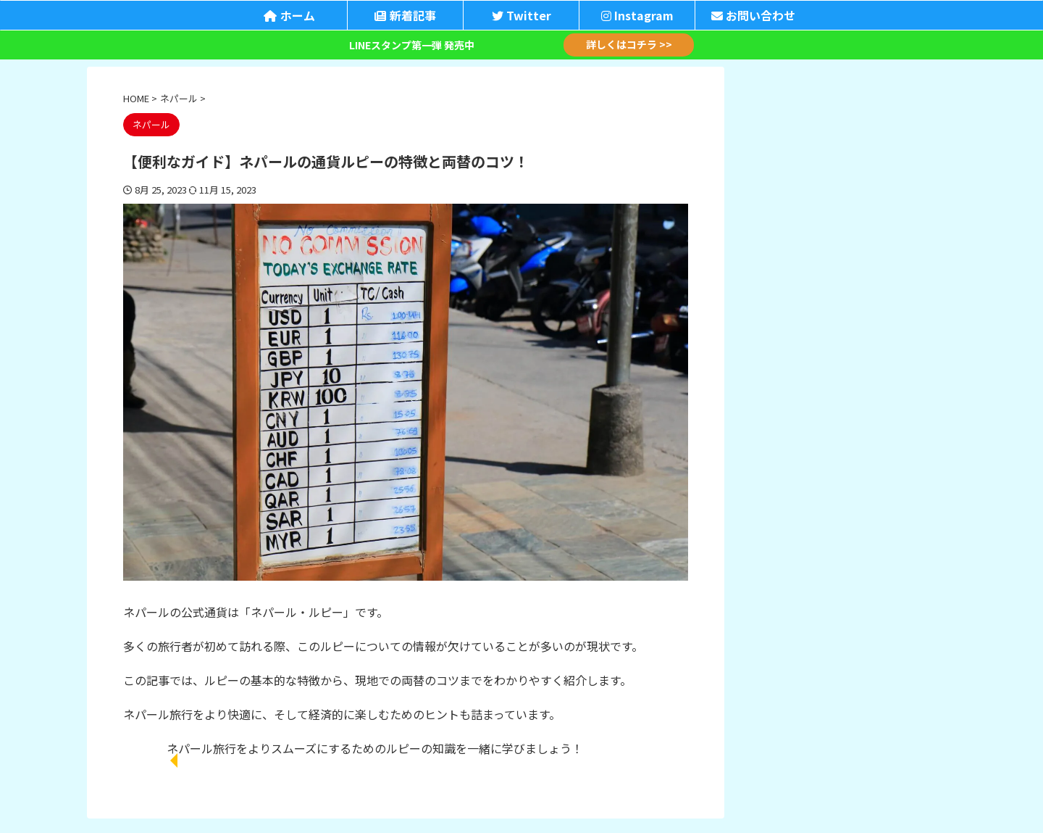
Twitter (521, 15)
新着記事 (405, 15)
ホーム (289, 15)
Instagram (637, 15)
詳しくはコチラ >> (629, 45)
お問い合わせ (753, 15)
